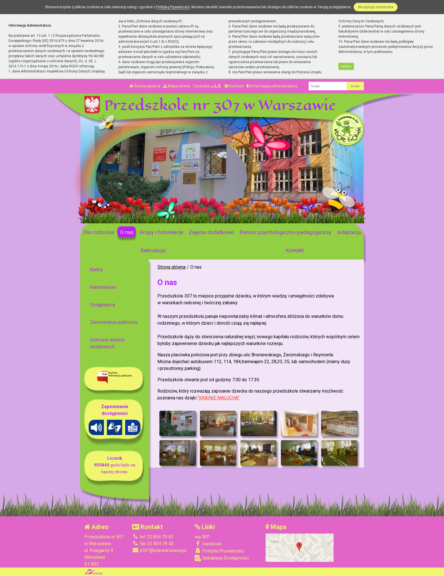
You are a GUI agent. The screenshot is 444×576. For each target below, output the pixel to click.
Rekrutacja (152, 250)
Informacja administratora (272, 86)
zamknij (346, 66)
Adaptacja (349, 232)
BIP (202, 536)
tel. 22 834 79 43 (152, 536)
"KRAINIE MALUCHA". (219, 398)
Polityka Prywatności (219, 551)
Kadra (96, 269)
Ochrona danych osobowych (107, 343)
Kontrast (234, 86)
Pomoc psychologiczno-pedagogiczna (285, 232)
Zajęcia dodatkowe (211, 232)
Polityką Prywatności (173, 7)
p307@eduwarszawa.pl (159, 550)
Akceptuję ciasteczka (375, 7)
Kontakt (295, 250)
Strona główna (144, 86)
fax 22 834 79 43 (153, 543)
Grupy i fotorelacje (161, 232)
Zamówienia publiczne (114, 322)
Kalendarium (103, 287)
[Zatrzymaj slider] (171, 217)
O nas (127, 232)
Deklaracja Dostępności (222, 558)
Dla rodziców (98, 232)
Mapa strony (176, 86)
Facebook (208, 544)
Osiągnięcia (102, 304)
